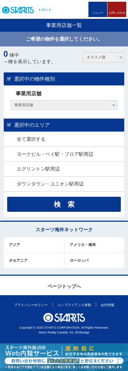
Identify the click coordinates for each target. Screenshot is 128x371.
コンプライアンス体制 (74, 305)
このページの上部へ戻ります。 (64, 275)
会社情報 (107, 305)
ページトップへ (64, 286)
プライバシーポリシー (31, 305)
